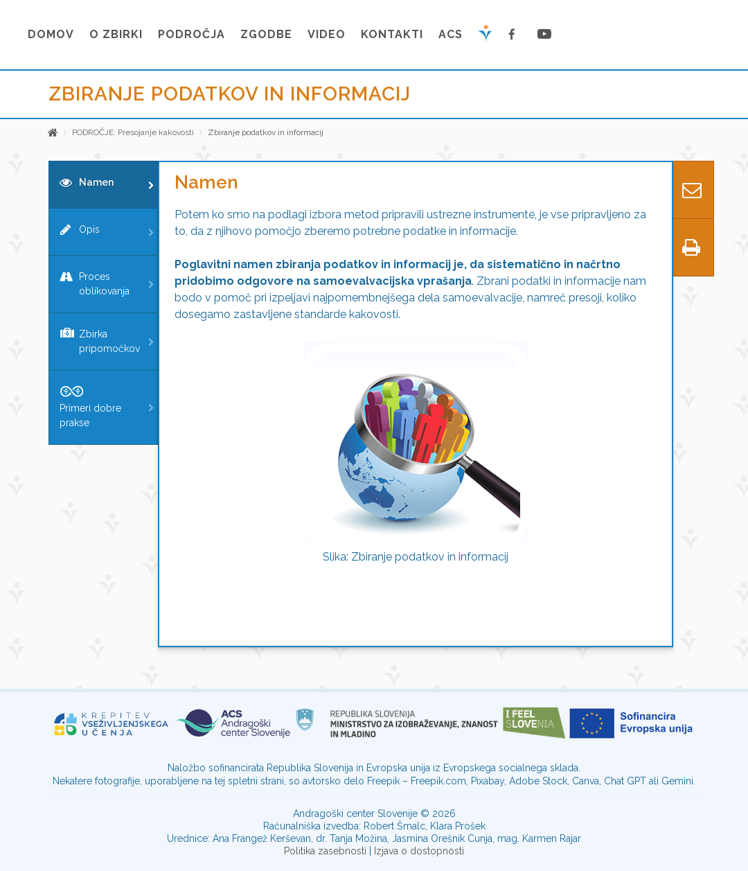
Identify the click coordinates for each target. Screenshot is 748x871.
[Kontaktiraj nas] (691, 190)
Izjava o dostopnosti (419, 850)
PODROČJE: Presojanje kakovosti (133, 132)
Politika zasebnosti (325, 850)
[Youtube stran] (545, 34)
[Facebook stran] (514, 34)
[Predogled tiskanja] (691, 247)
